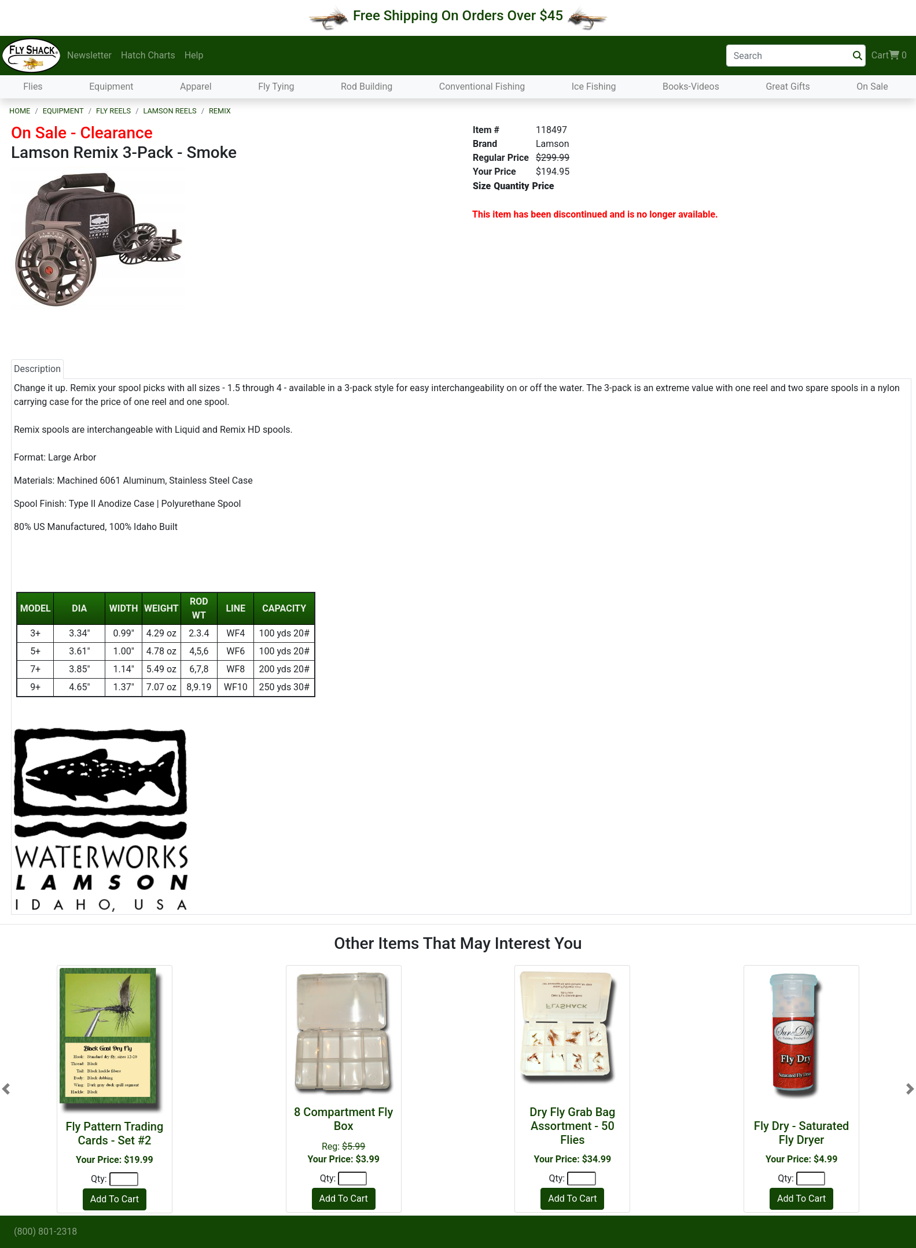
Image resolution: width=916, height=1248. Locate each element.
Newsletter (89, 55)
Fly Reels (113, 110)
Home (19, 110)
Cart (889, 55)
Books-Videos (691, 86)
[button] (6, 1089)
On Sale (872, 86)
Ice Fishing (594, 86)
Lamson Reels (169, 110)
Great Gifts (788, 86)
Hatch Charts (148, 55)
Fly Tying (276, 86)
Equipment (111, 86)
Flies (32, 86)
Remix (220, 110)
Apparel (196, 86)
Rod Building (366, 86)
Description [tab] (37, 368)
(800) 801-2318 (45, 1231)
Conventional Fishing (482, 86)
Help (194, 55)
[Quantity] (123, 1179)
